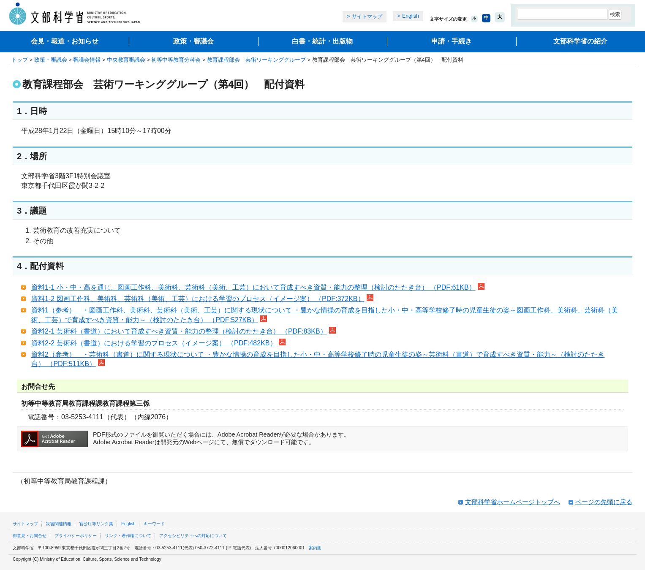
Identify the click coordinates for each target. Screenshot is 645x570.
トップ (19, 60)
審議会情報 (87, 60)
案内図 (315, 548)
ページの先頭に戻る (603, 501)
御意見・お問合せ (29, 535)
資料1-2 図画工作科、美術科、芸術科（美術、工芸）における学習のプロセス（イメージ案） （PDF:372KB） (202, 298)
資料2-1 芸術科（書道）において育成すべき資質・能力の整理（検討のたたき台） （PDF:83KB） (183, 331)
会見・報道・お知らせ (64, 41)
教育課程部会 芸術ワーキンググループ (256, 60)
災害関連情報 (58, 523)
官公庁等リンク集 (96, 523)
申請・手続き (451, 41)
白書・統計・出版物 (322, 41)
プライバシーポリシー (75, 535)
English (410, 16)
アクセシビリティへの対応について (193, 535)
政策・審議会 (193, 41)
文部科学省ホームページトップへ (512, 501)
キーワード (154, 523)
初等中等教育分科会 (176, 60)
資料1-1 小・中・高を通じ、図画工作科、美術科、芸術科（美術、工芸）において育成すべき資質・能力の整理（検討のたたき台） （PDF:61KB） (257, 287)
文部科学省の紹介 (580, 41)
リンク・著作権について (128, 535)
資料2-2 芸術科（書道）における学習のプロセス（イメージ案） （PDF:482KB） (158, 343)
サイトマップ (367, 16)
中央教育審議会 (126, 60)
